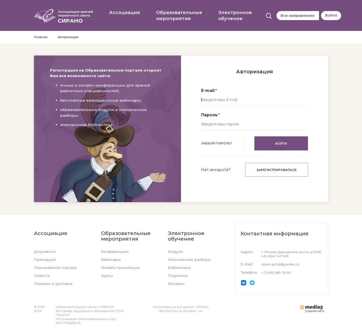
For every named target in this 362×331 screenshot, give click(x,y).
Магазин (176, 284)
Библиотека (179, 267)
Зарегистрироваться (276, 170)
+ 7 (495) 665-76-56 (275, 272)
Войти (331, 15)
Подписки (178, 275)
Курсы (107, 275)
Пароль (209, 115)
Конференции (114, 251)
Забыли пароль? (216, 143)
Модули (175, 251)
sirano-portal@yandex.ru (280, 264)
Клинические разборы (189, 259)
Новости (42, 275)
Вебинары (111, 259)
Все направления (297, 15)
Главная (41, 37)
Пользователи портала (55, 267)
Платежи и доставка (53, 284)
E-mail (208, 90)
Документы (45, 251)
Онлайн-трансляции (120, 267)
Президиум (45, 259)
